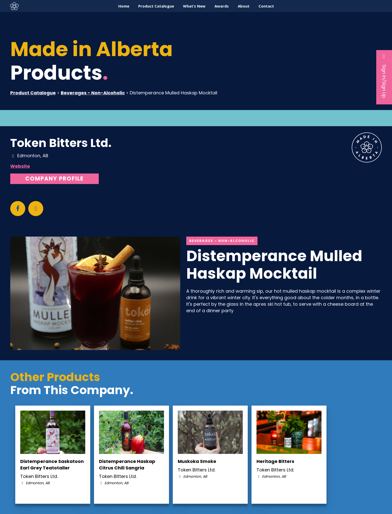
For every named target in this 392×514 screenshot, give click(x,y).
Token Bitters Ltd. (61, 143)
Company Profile (54, 179)
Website (20, 166)
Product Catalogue (33, 93)
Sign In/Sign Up (384, 76)
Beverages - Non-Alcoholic (93, 93)
